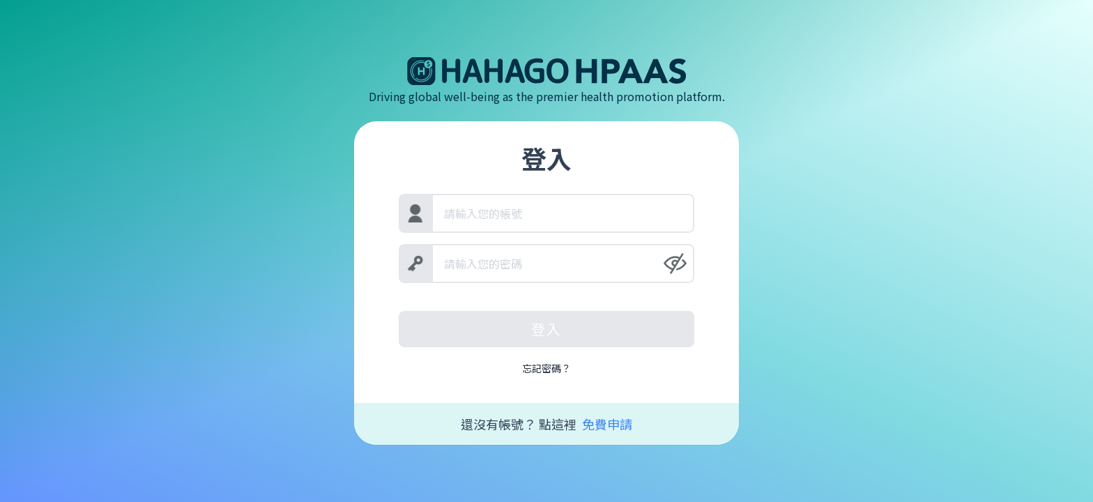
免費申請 (607, 424)
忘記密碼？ (546, 368)
